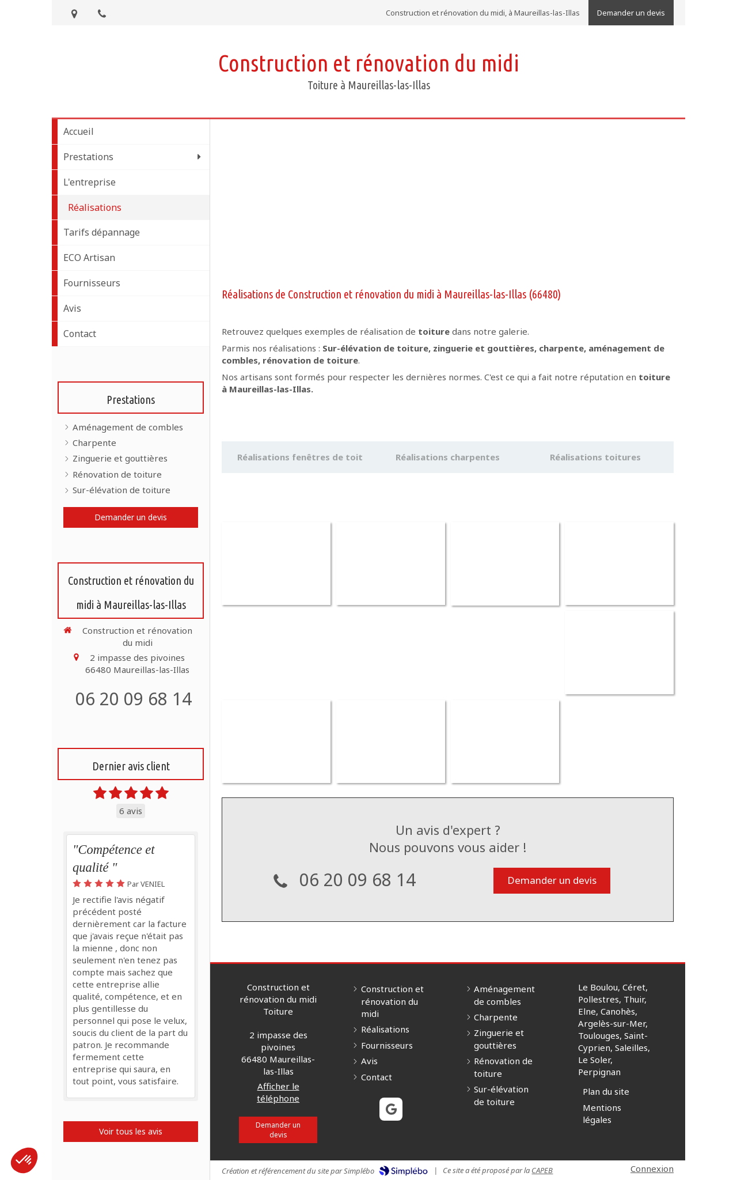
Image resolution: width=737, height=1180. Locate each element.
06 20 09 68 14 (133, 698)
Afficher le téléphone (278, 1144)
